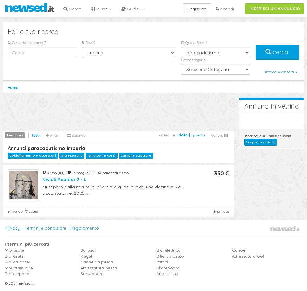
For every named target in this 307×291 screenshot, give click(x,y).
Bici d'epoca (17, 273)
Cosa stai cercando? (27, 42)
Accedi (225, 9)
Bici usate (14, 256)
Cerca (72, 9)
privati (53, 135)
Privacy (12, 228)
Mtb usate (14, 250)
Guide (132, 9)
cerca (277, 52)
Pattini (162, 261)
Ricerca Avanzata (280, 71)
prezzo (199, 135)
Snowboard (92, 273)
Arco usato (167, 273)
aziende (76, 135)
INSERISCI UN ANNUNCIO (274, 8)
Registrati (197, 9)
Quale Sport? (194, 42)
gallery (219, 135)
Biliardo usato (170, 256)
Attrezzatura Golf (248, 256)
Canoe (238, 250)
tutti (36, 135)
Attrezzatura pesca (99, 267)
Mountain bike (19, 267)
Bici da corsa (17, 261)
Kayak (87, 256)
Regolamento (84, 228)
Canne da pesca (97, 261)
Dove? (88, 42)
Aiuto (101, 9)
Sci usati (89, 250)
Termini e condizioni (45, 228)
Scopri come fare (260, 142)
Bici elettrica (168, 250)
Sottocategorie (193, 59)
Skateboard (168, 267)
